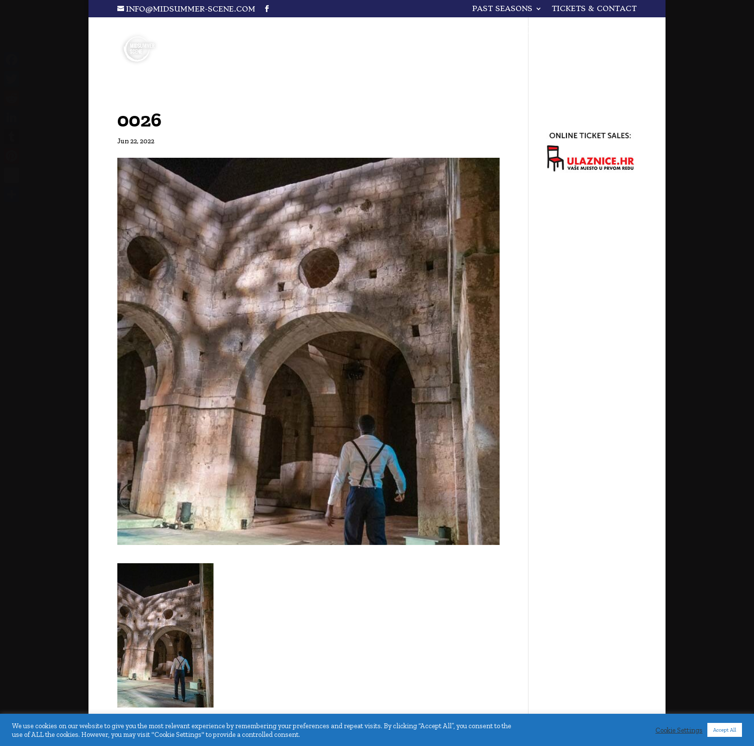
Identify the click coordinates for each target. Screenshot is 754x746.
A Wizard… (587, 31)
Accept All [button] (724, 730)
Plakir (519, 31)
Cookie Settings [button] (679, 730)
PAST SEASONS (502, 9)
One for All (448, 31)
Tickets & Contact (594, 9)
